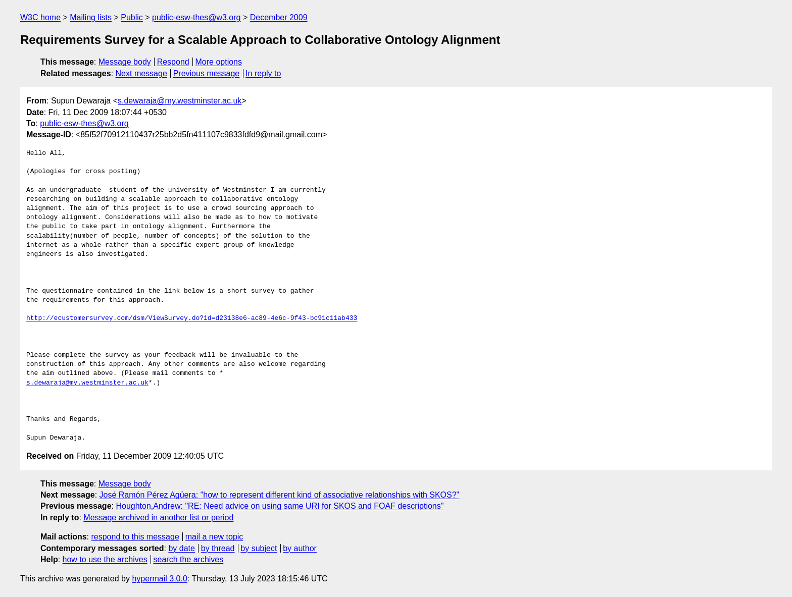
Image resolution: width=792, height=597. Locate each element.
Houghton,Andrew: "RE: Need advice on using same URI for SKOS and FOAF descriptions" (279, 506)
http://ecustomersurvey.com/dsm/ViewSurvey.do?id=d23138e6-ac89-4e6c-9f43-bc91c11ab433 (191, 318)
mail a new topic (214, 536)
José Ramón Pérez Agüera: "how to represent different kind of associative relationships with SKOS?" (280, 495)
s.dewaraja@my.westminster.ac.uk (179, 100)
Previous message (206, 73)
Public (132, 17)
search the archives (189, 559)
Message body (124, 62)
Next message (141, 73)
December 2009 (279, 17)
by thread (218, 548)
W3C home (40, 17)
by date (181, 548)
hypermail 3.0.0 (159, 578)
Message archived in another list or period (158, 517)
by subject (258, 548)
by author (300, 548)
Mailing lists (91, 17)
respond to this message (135, 536)
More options (218, 62)
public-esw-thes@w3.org (196, 17)
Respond (173, 62)
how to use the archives (105, 559)
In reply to (263, 73)
